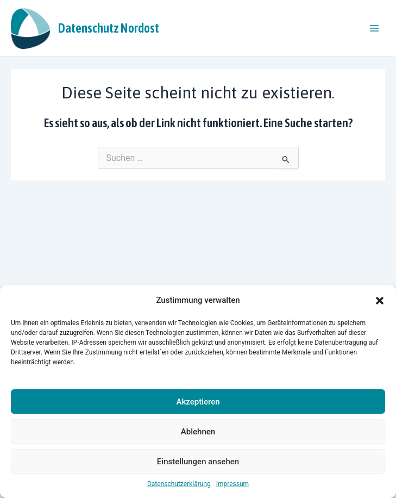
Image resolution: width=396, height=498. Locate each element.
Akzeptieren (197, 402)
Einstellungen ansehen (198, 461)
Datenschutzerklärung (179, 484)
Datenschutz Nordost (108, 28)
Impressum (232, 484)
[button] (379, 300)
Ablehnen (198, 432)
